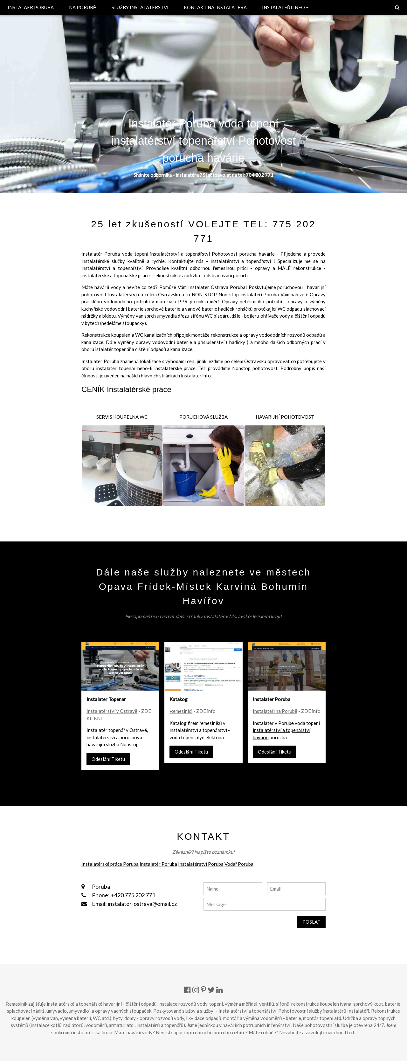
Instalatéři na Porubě (275, 711)
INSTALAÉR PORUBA (31, 7)
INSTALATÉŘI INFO (285, 7)
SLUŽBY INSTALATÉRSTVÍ (140, 7)
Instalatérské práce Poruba (110, 864)
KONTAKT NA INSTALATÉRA (215, 7)
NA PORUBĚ (82, 7)
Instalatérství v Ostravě (111, 711)
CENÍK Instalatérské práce (126, 389)
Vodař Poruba (238, 864)
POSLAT (311, 922)
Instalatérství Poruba (201, 864)
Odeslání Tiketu (108, 759)
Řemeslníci (180, 711)
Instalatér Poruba (158, 864)
